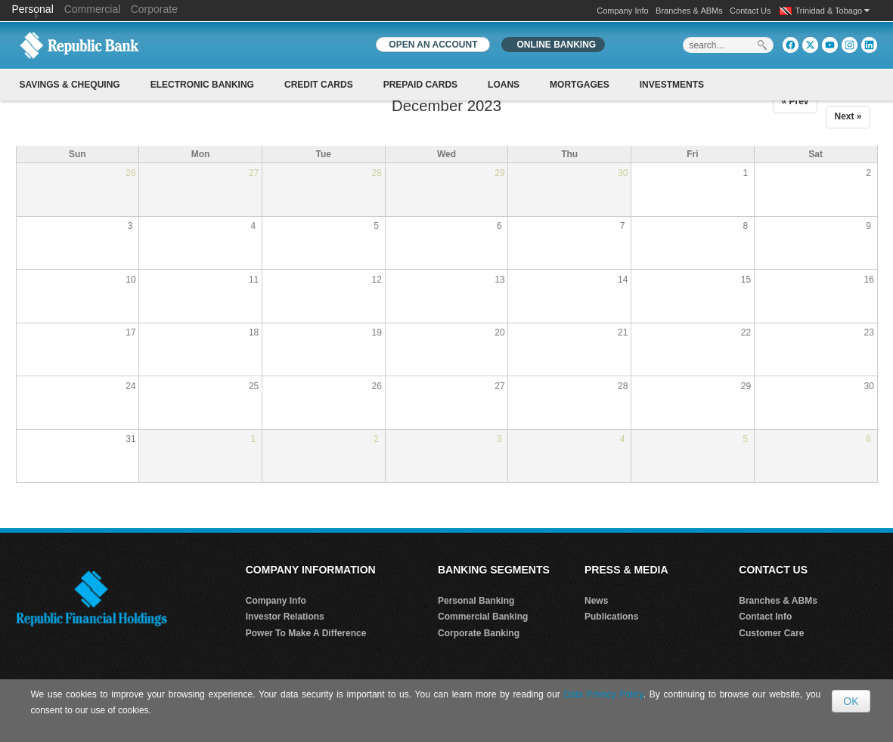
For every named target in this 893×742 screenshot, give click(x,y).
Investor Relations (285, 616)
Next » (847, 116)
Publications (611, 616)
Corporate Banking (478, 633)
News (596, 600)
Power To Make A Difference (306, 633)
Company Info (622, 10)
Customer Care (771, 633)
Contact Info (765, 616)
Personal (34, 9)
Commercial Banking (483, 616)
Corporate (154, 9)
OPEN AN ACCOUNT (433, 44)
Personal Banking (476, 600)
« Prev (794, 101)
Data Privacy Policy (603, 694)
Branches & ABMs (689, 10)
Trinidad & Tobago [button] (832, 10)
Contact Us (750, 10)
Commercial (92, 9)
